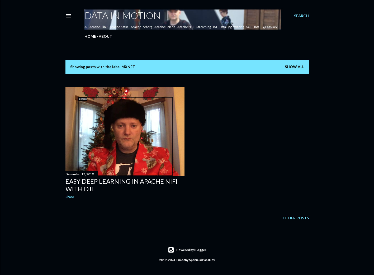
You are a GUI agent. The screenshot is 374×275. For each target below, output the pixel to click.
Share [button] (69, 197)
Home (90, 36)
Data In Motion (122, 15)
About (105, 36)
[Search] (301, 16)
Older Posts (296, 218)
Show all (294, 66)
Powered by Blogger (187, 250)
